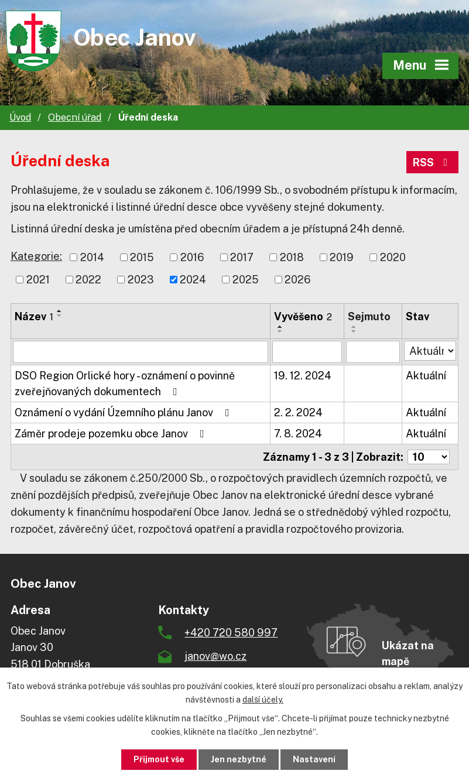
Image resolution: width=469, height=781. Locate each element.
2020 (393, 257)
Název (34, 316)
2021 (38, 279)
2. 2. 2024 (298, 412)
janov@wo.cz (215, 656)
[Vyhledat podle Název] (140, 352)
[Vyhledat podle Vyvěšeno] (306, 352)
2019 (342, 257)
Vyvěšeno (303, 316)
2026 (298, 279)
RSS (433, 162)
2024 (193, 279)
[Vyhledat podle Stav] (430, 351)
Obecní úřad (74, 117)
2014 (92, 257)
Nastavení (314, 759)
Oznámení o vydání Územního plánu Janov (124, 412)
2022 (88, 279)
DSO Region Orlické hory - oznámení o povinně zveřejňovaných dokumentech (125, 383)
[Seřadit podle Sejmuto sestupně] (354, 331)
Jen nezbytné (238, 759)
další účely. (262, 699)
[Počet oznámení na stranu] (429, 457)
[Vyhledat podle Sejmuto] (373, 352)
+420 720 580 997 (231, 632)
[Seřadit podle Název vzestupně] (59, 311)
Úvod (20, 117)
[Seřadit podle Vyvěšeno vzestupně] (280, 326)
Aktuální (426, 375)
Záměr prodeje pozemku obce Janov (112, 433)
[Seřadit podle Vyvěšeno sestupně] (280, 331)
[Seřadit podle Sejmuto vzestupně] (354, 326)
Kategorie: (36, 256)
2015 (142, 257)
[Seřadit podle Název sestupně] (59, 315)
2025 (245, 279)
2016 (192, 257)
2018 (292, 257)
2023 (141, 279)
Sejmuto (369, 316)
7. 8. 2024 (298, 433)
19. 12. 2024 (302, 375)
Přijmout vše (158, 759)
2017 (242, 257)
